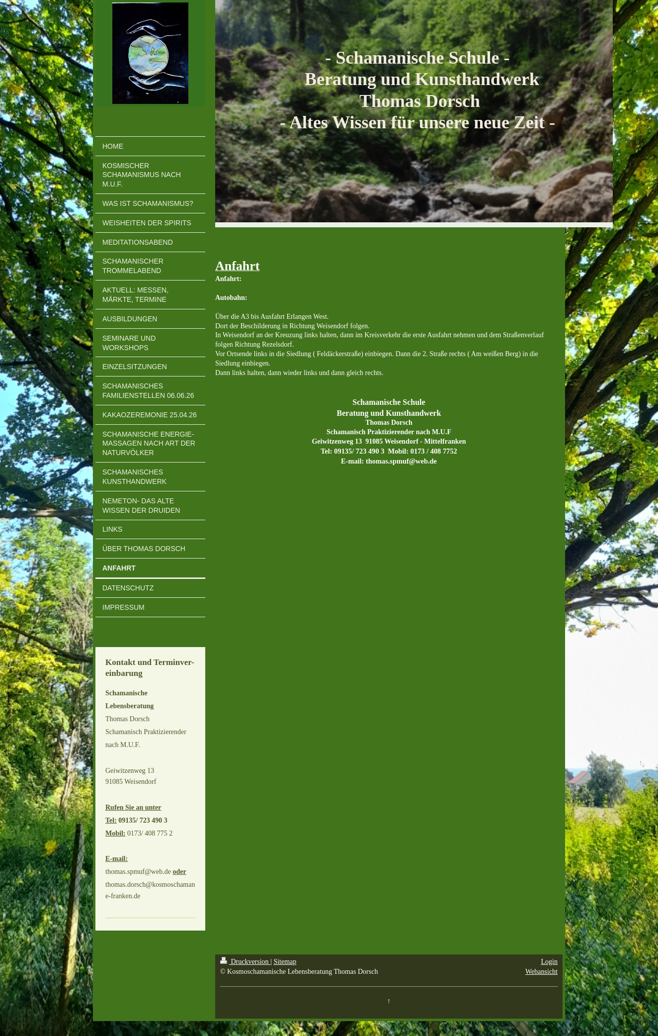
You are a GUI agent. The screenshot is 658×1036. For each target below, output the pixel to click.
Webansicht (541, 971)
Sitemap (284, 961)
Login (549, 961)
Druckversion (245, 961)
